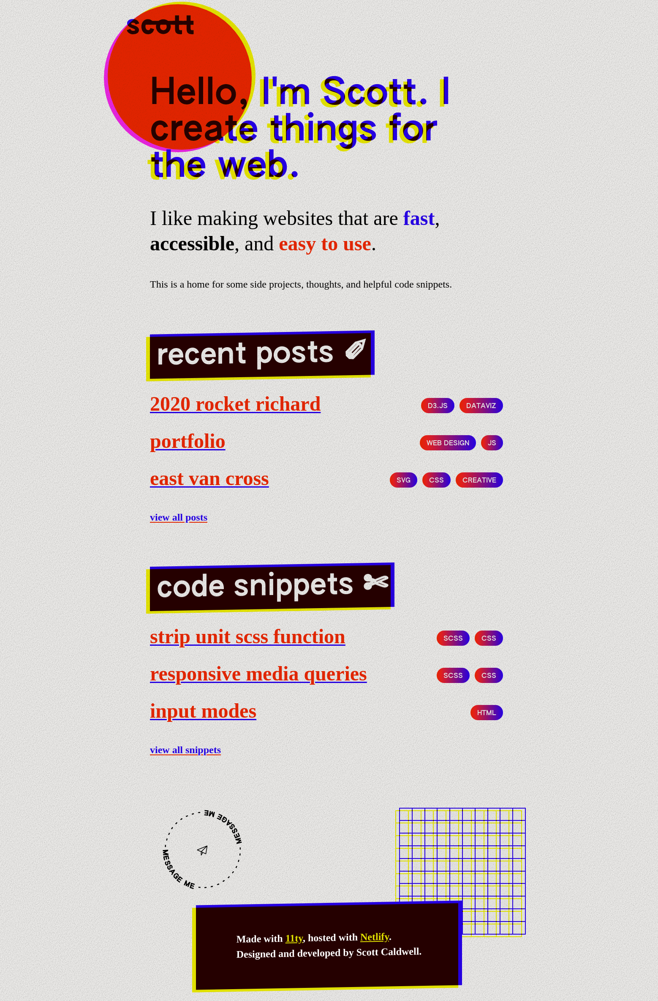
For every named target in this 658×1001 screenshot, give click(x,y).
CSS (436, 480)
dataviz (481, 406)
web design (448, 443)
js (492, 443)
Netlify (374, 937)
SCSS (453, 639)
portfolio (188, 441)
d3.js (438, 406)
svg (404, 480)
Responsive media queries (258, 673)
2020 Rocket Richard (235, 403)
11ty (294, 938)
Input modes (203, 710)
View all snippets (185, 749)
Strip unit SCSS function (247, 636)
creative (479, 480)
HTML (486, 713)
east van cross (209, 478)
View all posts (178, 517)
